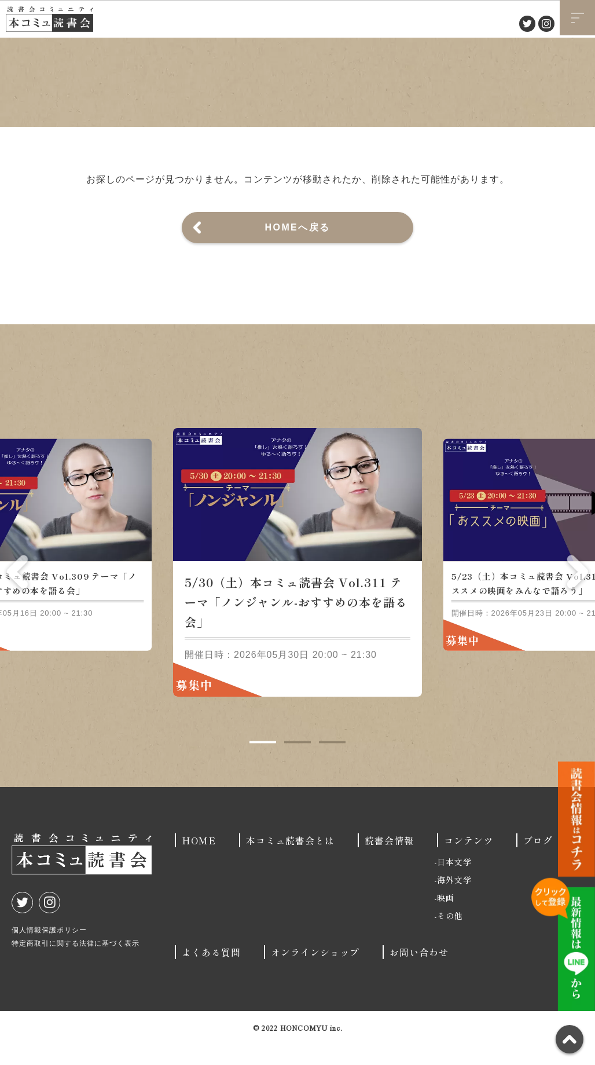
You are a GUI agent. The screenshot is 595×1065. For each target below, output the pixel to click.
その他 (450, 936)
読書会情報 (389, 861)
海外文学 (454, 900)
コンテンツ (468, 861)
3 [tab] (332, 763)
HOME (199, 861)
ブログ (538, 861)
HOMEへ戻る (297, 227)
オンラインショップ (315, 972)
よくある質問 (211, 972)
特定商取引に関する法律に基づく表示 (75, 964)
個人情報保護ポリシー (49, 950)
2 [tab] (297, 763)
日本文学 (454, 882)
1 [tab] (262, 763)
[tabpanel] (297, 582)
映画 (445, 918)
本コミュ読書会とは (290, 861)
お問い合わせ (419, 972)
